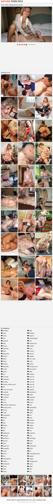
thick (29, 443)
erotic (4, 412)
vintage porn (32, 461)
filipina (4, 425)
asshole (4, 341)
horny (4, 453)
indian (4, 461)
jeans (4, 466)
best (3, 351)
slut (29, 430)
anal (3, 333)
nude (30, 361)
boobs (4, 369)
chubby (4, 382)
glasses (4, 435)
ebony (4, 410)
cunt (3, 400)
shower (30, 423)
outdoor (30, 374)
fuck (3, 428)
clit (3, 387)
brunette (4, 377)
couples (4, 392)
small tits (31, 433)
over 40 (30, 379)
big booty (5, 353)
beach (4, 346)
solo (29, 435)
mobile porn (32, 343)
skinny (30, 428)
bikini (3, 359)
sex (29, 415)
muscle (30, 351)
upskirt (30, 456)
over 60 (30, 384)
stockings (31, 438)
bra (3, 374)
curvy (4, 402)
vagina (30, 459)
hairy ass (5, 446)
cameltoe (5, 379)
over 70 (30, 387)
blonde (4, 364)
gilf (3, 430)
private (30, 400)
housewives (6, 459)
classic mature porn (8, 384)
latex (3, 469)
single (30, 425)
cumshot (5, 397)
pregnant (31, 397)
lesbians (31, 333)
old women (31, 369)
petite (30, 394)
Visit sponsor (32, 44)
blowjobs (5, 366)
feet (3, 423)
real (29, 405)
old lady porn (32, 366)
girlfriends (5, 433)
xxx (29, 471)
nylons (30, 364)
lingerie (30, 336)
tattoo (30, 441)
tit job (30, 448)
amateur (4, 330)
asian (4, 336)
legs (29, 330)
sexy (29, 418)
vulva (30, 464)
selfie (30, 412)
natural (30, 353)
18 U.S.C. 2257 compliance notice (36, 500)
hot (3, 456)
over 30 (30, 377)
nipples (30, 356)
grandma (5, 438)
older (30, 371)
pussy (30, 402)
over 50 (30, 382)
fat (3, 420)
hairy (3, 443)
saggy (30, 410)
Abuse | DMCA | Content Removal (16, 500)
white (30, 466)
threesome (31, 446)
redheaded (31, 407)
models (30, 346)
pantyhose (31, 392)
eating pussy (6, 407)
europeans (5, 415)
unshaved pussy (33, 453)
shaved (30, 420)
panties (30, 389)
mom (30, 348)
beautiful (5, 348)
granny (4, 441)
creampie (5, 394)
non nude (31, 359)
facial (3, 418)
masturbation (32, 338)
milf (29, 341)
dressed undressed (8, 405)
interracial (5, 464)
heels (4, 451)
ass (3, 338)
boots (4, 371)
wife (29, 469)
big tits (4, 356)
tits (29, 451)
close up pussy (7, 389)
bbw (3, 343)
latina (4, 471)
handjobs (5, 448)
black (3, 361)
